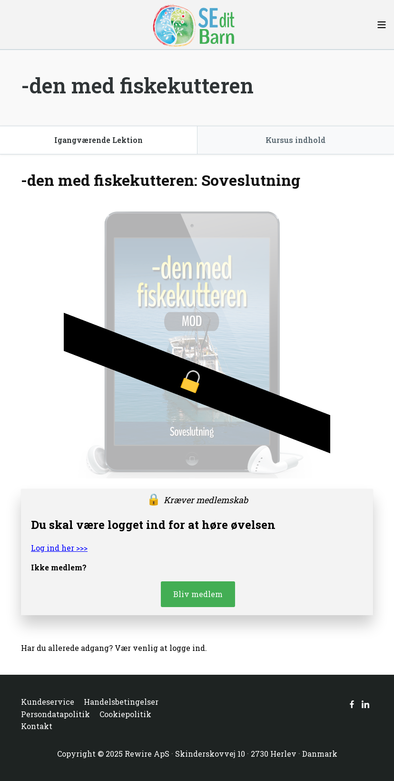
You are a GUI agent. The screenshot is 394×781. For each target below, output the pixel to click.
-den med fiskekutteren (137, 85)
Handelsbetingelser (121, 702)
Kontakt (36, 726)
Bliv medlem (198, 594)
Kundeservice (47, 702)
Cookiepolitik (125, 714)
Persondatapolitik (55, 714)
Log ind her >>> (59, 548)
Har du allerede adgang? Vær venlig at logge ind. (114, 648)
